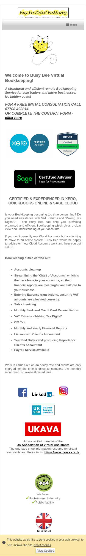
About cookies (42, 545)
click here (13, 118)
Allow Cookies (45, 550)
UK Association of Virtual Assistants (43, 445)
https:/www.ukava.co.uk (61, 452)
